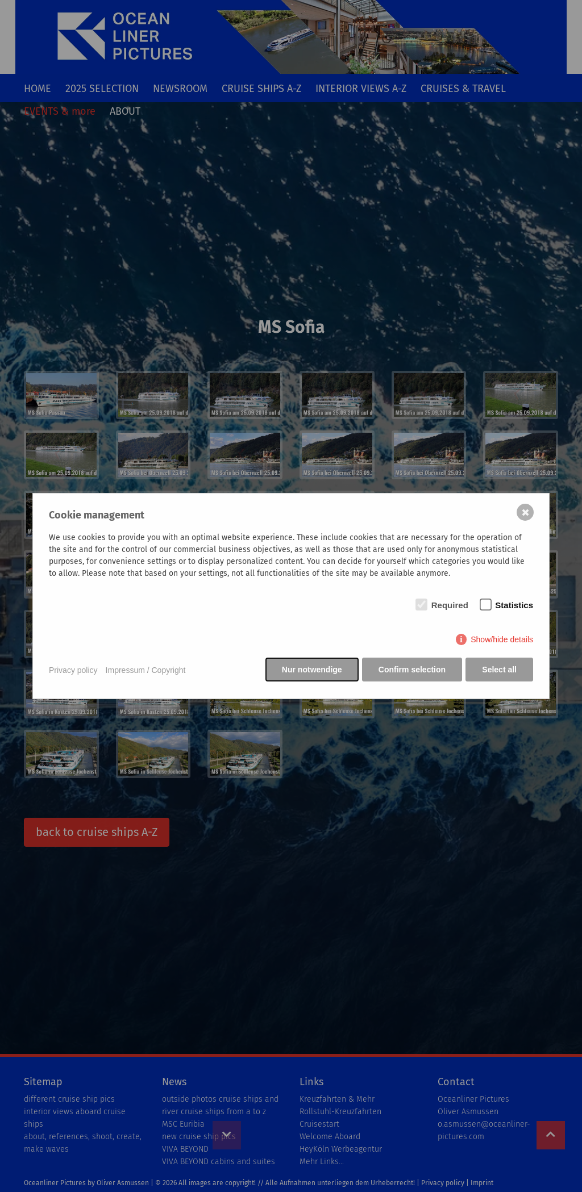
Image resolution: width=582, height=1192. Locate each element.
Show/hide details (502, 640)
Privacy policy (73, 670)
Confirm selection (411, 670)
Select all (499, 670)
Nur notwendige (311, 670)
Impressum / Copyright (146, 670)
